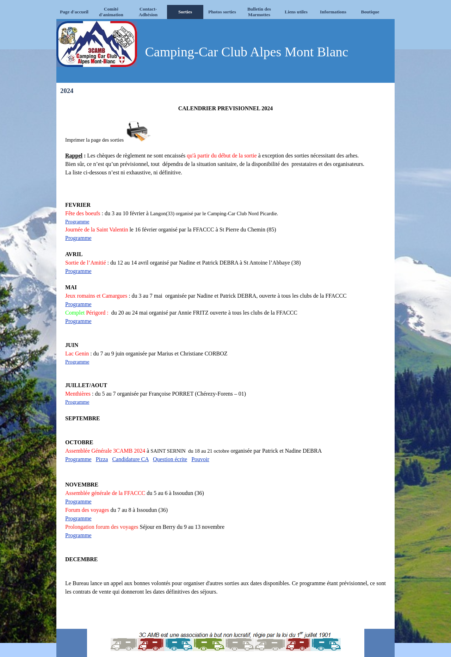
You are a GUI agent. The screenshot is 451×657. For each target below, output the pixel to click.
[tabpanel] (225, 362)
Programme (77, 221)
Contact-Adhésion (148, 11)
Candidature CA (130, 459)
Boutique (370, 11)
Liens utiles (296, 11)
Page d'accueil (74, 11)
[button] (139, 132)
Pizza (102, 459)
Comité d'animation (111, 11)
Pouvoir (200, 459)
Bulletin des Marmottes (259, 11)
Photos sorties (222, 11)
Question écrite (170, 459)
